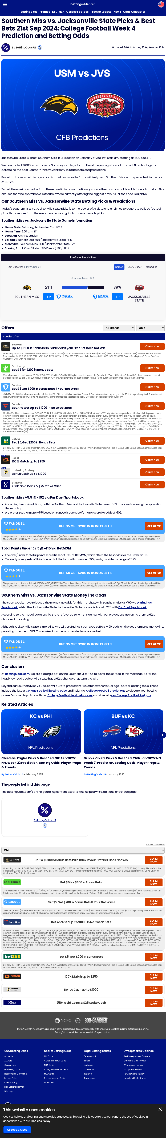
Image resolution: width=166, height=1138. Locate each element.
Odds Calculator (134, 12)
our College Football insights (131, 695)
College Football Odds (55, 1060)
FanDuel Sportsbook (132, 607)
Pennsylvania (90, 1056)
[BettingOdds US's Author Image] (45, 810)
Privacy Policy (10, 1078)
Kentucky (88, 1065)
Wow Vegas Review (133, 1065)
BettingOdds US (26, 48)
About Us (8, 1056)
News (117, 12)
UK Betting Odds (12, 1069)
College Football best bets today (70, 695)
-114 (49, 296)
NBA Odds (49, 1065)
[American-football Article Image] (41, 731)
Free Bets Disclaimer (14, 1086)
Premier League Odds (54, 1078)
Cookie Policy (10, 1082)
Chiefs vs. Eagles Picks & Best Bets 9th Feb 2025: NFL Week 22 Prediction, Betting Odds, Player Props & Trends (41, 762)
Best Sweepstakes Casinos (137, 1056)
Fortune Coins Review (134, 1073)
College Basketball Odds (56, 1069)
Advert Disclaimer (155, 844)
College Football (77, 12)
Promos (44, 12)
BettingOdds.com (17, 674)
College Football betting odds (46, 691)
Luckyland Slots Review (135, 1078)
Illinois (87, 1060)
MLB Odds (49, 1082)
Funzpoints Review (132, 1069)
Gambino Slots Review (135, 1060)
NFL (54, 12)
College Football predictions (105, 691)
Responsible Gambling (15, 1073)
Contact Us (9, 1065)
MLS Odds (49, 1073)
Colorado (89, 1069)
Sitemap (8, 1091)
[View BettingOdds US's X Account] (40, 47)
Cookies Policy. (41, 1121)
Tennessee (89, 1078)
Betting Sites (29, 12)
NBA (61, 12)
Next (162, 735)
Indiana (88, 1073)
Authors (8, 1060)
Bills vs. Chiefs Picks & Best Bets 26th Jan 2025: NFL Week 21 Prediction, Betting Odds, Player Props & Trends (123, 762)
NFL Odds (48, 1056)
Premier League (101, 12)
